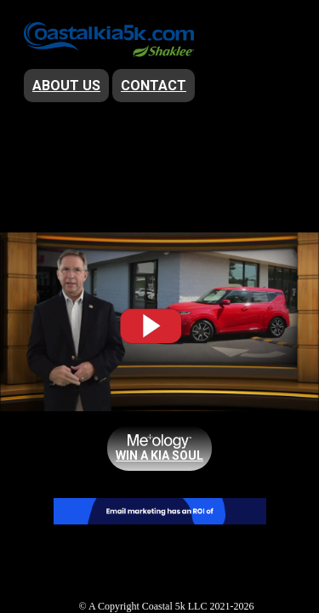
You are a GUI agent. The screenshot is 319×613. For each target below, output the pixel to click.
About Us (66, 85)
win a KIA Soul (159, 455)
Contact (153, 85)
